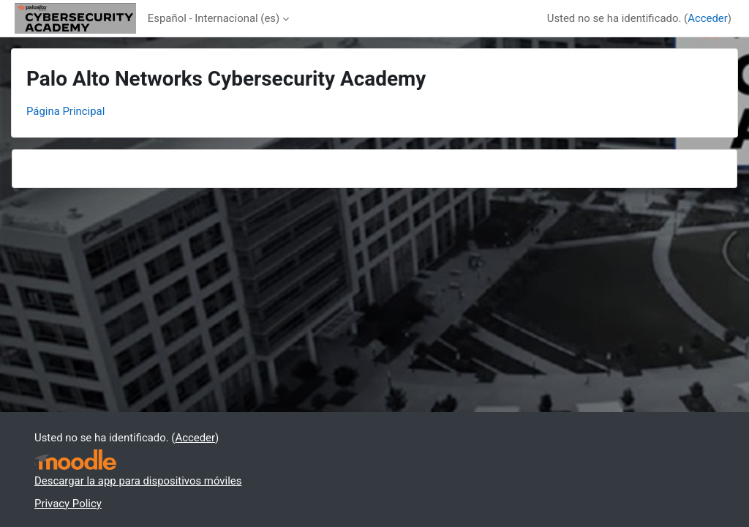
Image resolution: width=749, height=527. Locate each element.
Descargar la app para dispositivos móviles (137, 480)
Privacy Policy (68, 503)
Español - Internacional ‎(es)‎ (213, 18)
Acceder (708, 18)
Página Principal (65, 111)
